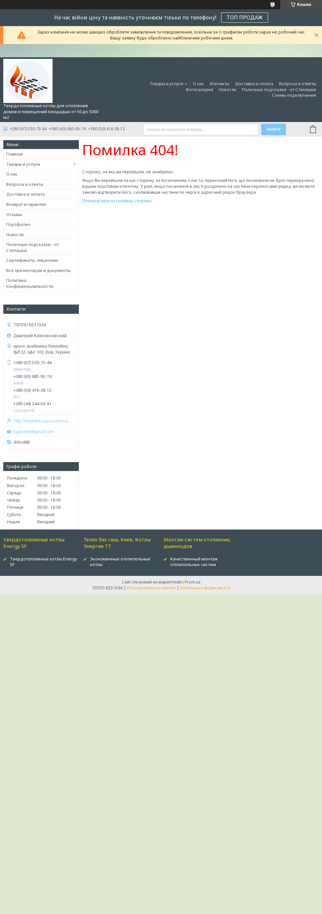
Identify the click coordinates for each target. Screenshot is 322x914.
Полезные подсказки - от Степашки (279, 89)
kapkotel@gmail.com (33, 431)
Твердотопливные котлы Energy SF (43, 561)
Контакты (219, 83)
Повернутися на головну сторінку (117, 201)
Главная (14, 154)
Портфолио (18, 224)
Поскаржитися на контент (151, 588)
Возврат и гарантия (26, 204)
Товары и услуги (166, 83)
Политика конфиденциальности (29, 283)
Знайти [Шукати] (273, 129)
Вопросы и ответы (297, 83)
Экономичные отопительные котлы (120, 561)
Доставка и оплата (254, 83)
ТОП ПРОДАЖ (244, 17)
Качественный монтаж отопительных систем (194, 561)
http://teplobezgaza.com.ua (40, 421)
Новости (227, 89)
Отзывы (14, 214)
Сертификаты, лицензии (32, 260)
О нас (198, 83)
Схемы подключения (294, 95)
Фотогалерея (199, 89)
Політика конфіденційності (205, 588)
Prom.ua (192, 582)
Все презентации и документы (38, 270)
